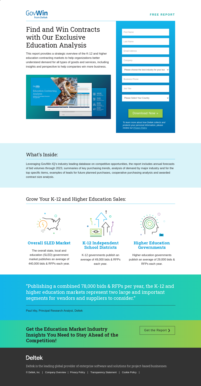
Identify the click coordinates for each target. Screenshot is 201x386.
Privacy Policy (140, 128)
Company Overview (55, 372)
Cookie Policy (129, 372)
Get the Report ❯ (157, 330)
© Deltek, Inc (33, 372)
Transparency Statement (103, 372)
